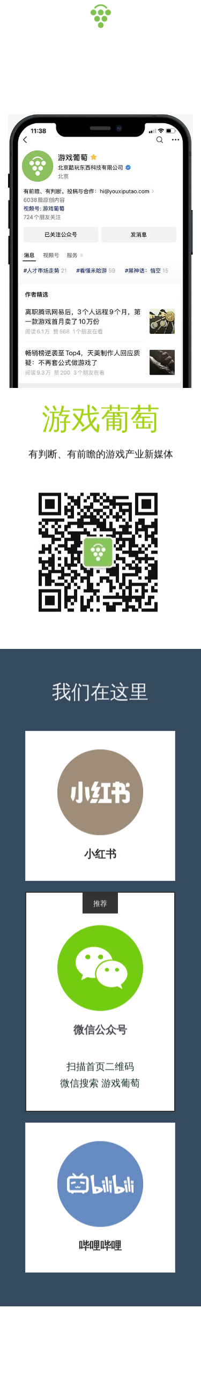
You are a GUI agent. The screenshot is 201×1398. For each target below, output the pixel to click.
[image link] (100, 795)
